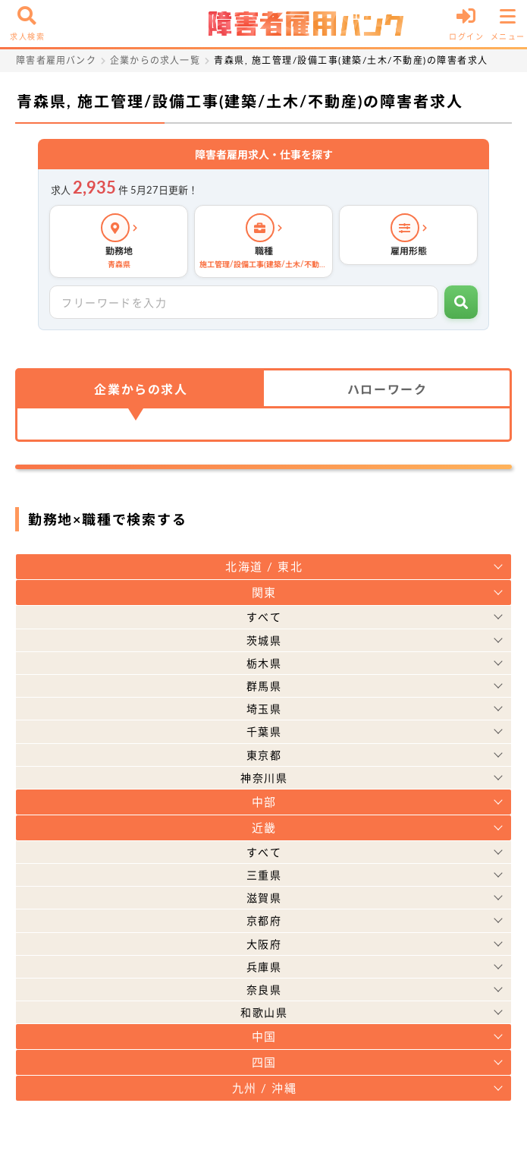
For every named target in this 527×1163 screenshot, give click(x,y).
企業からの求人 (140, 389)
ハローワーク (387, 389)
